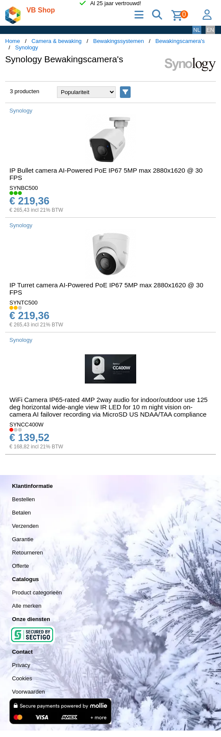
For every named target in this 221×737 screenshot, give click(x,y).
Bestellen (23, 499)
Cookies (22, 678)
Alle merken (27, 606)
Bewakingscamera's (180, 41)
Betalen (21, 512)
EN (210, 30)
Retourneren (27, 552)
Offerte (20, 566)
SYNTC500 (23, 302)
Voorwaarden (28, 691)
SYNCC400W (26, 424)
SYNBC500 (23, 188)
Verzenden (25, 526)
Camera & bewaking (57, 41)
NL (196, 30)
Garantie (22, 539)
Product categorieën (37, 592)
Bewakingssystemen (118, 41)
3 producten (24, 91)
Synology (26, 47)
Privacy (21, 665)
